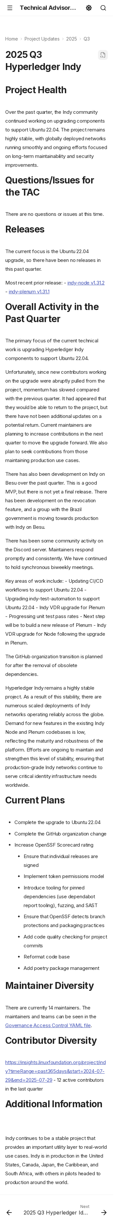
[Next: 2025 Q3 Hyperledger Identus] (64, 1211)
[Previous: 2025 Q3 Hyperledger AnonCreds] (9, 1211)
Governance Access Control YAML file (48, 1025)
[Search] (103, 8)
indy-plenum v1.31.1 (29, 291)
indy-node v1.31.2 (86, 283)
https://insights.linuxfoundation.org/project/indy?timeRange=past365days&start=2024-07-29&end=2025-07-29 (55, 1071)
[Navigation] (10, 8)
